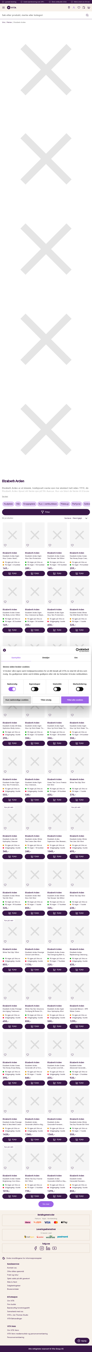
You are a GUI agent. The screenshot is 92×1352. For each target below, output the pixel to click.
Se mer (5, 496)
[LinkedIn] (48, 1248)
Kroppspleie (29, 504)
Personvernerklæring (15, 1337)
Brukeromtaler (13, 1289)
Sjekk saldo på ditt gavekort (18, 1278)
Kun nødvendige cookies (17, 700)
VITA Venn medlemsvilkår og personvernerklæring (27, 1334)
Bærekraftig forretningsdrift (18, 1308)
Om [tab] (76, 657)
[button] (87, 15)
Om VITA (10, 1301)
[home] (12, 7)
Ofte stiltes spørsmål (15, 1271)
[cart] (88, 7)
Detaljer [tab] (46, 657)
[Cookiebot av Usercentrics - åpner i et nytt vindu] (77, 650)
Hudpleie (8, 504)
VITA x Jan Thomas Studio (17, 1315)
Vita (3, 22)
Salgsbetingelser (13, 1286)
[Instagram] (42, 1248)
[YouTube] (54, 1248)
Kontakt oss (12, 1268)
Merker (9, 22)
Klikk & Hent (12, 1282)
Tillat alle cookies (75, 700)
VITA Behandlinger (14, 1319)
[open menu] (3, 7)
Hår (18, 504)
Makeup (65, 504)
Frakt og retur (12, 1275)
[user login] (73, 7)
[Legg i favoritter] (5, 545)
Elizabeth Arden (20, 22)
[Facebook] (35, 1248)
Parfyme (76, 504)
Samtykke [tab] (16, 657)
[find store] (69, 7)
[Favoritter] (78, 7)
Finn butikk (11, 1304)
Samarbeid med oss (15, 1311)
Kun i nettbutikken (48, 504)
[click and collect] (83, 7)
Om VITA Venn (13, 1330)
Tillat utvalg (46, 700)
